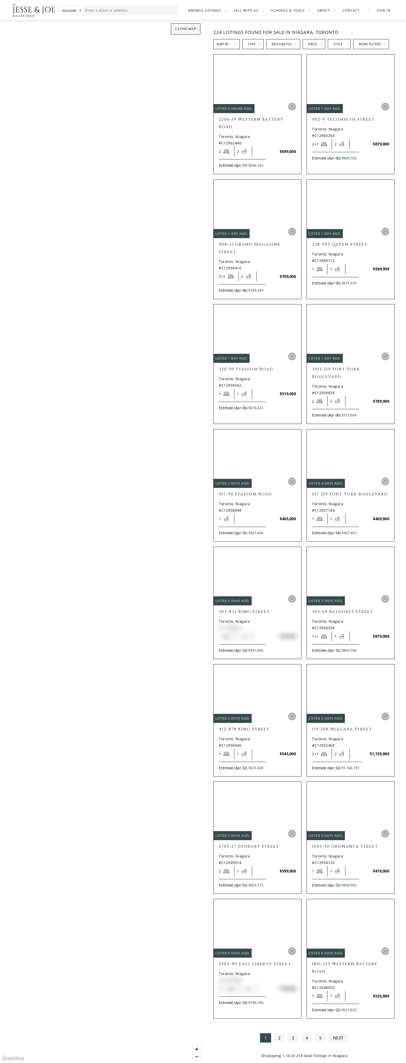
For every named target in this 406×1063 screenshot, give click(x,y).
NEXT (338, 1038)
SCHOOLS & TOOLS (288, 10)
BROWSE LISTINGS (205, 10)
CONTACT (351, 10)
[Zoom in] (196, 1049)
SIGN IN (384, 10)
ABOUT (323, 10)
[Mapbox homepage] (13, 1058)
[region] (101, 542)
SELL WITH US (246, 10)
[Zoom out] (196, 1056)
